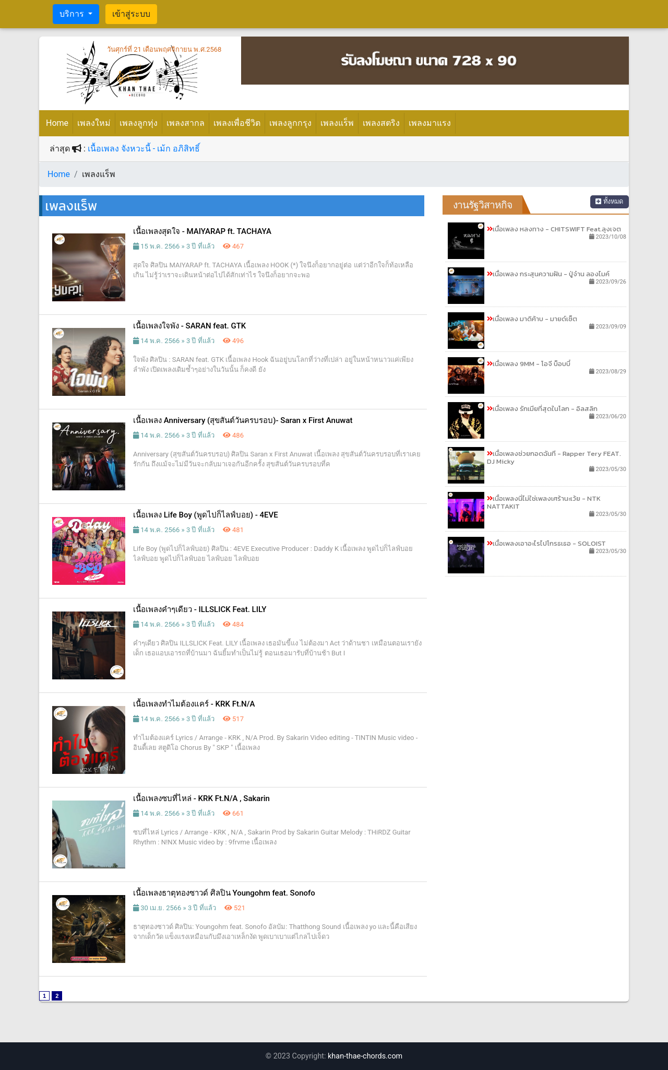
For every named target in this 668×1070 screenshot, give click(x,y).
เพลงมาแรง (430, 123)
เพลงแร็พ (337, 123)
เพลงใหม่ (94, 123)
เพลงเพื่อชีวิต (236, 123)
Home (59, 122)
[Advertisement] (536, 657)
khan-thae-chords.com (365, 1056)
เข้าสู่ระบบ (131, 14)
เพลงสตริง (381, 123)
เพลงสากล (185, 123)
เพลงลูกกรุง (290, 123)
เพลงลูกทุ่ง (139, 123)
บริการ (72, 14)
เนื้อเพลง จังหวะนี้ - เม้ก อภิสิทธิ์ (144, 149)
